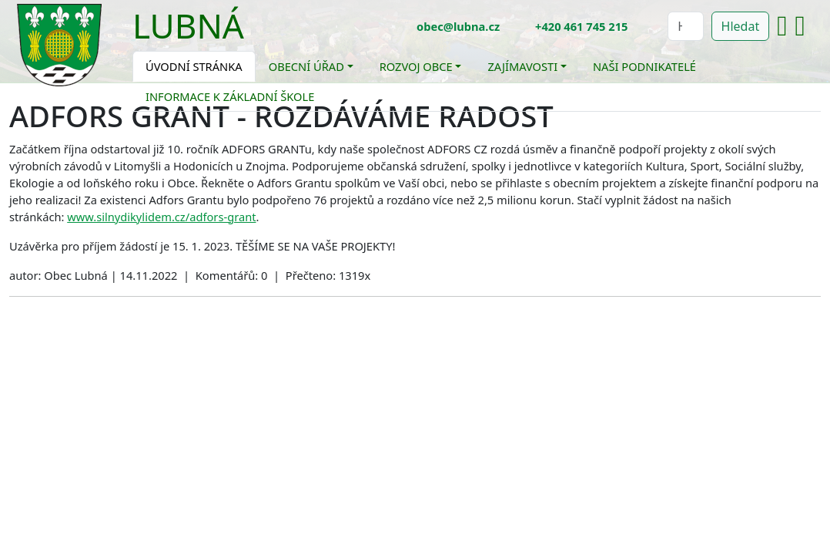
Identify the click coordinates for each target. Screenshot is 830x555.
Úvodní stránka (194, 66)
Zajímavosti (522, 66)
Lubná (188, 25)
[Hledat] (685, 26)
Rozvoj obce (416, 66)
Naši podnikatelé (644, 66)
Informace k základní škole (230, 96)
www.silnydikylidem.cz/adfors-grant (161, 216)
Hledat (740, 26)
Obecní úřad (306, 66)
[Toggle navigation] (255, 35)
